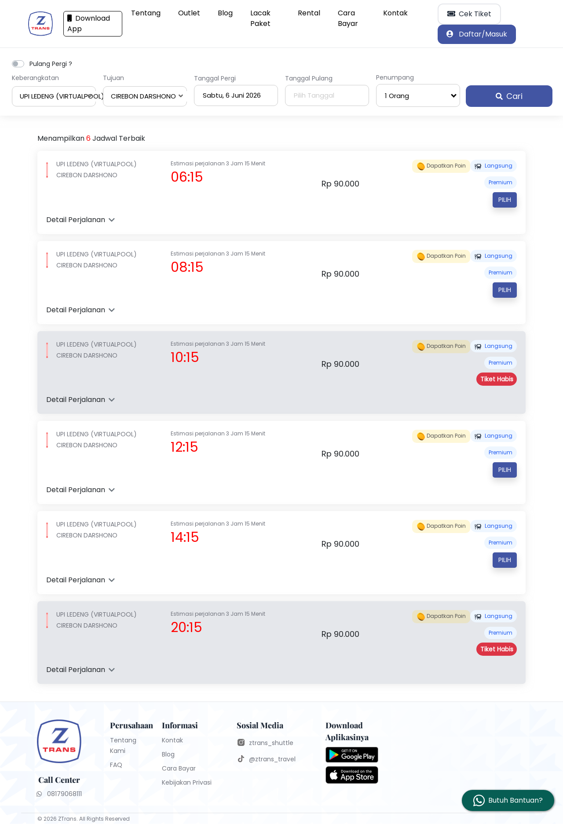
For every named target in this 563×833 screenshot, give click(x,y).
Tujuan (113, 77)
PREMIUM (500, 182)
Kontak (395, 13)
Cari (509, 96)
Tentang (146, 13)
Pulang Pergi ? (50, 63)
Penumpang (395, 77)
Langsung (493, 165)
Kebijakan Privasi (187, 782)
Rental (309, 13)
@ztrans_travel (272, 759)
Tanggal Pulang (309, 78)
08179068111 (59, 793)
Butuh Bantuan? (515, 800)
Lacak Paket (260, 18)
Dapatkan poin (441, 166)
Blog (225, 13)
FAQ (116, 764)
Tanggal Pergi (215, 78)
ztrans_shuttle (271, 742)
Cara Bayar (348, 18)
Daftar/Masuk (476, 34)
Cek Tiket (469, 14)
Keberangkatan (35, 77)
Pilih (504, 199)
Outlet (189, 13)
